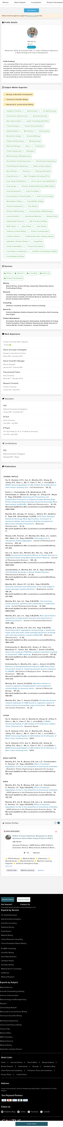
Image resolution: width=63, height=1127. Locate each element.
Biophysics (29, 151)
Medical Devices (6, 987)
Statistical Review (7, 927)
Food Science (6, 931)
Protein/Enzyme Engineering (16, 166)
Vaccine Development (13, 206)
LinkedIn (45, 1111)
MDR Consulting (6, 1037)
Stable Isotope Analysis (41, 166)
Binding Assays (34, 141)
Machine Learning (27, 870)
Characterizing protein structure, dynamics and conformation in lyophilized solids (30, 603)
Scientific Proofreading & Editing (43, 251)
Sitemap (35, 1066)
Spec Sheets (25, 226)
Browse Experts (48, 1062)
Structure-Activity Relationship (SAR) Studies (36, 186)
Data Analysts (20, 2)
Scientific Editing (7, 964)
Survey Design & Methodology (39, 211)
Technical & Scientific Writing (16, 99)
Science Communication (39, 231)
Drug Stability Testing (34, 201)
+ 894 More (40, 870)
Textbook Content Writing (15, 231)
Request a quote (31, 16)
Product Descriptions (35, 246)
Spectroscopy (31, 111)
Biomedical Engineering (9, 1021)
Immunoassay (43, 131)
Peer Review (31, 206)
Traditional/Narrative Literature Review (38, 236)
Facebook (33, 1111)
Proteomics (38, 146)
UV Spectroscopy (48, 111)
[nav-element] (55, 823)
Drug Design (10, 186)
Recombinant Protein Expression (17, 161)
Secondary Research (8, 956)
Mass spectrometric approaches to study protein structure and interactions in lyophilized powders (30, 618)
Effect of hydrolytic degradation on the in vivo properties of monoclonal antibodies (31, 765)
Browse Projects (7, 1066)
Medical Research (7, 977)
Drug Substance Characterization (17, 196)
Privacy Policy (6, 1074)
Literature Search (7, 960)
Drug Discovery (11, 176)
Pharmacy (25, 171)
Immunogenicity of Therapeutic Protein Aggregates (27, 539)
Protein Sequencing (12, 151)
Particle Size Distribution (33, 126)
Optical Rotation (11, 131)
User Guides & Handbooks (15, 251)
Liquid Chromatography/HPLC (36, 121)
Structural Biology (32, 136)
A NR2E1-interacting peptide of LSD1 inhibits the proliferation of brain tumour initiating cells (30, 485)
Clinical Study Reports (8, 1007)
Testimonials (22, 1066)
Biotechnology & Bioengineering (17, 156)
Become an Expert (23, 900)
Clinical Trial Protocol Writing (11, 1025)
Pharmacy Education (42, 171)
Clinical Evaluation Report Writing (13, 943)
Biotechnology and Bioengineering (13, 999)
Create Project (31, 1124)
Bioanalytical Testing (13, 201)
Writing (8, 273)
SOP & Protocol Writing (37, 221)
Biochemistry (27, 131)
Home (3, 1062)
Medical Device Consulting (11, 969)
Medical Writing (7, 935)
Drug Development (12, 191)
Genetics (3, 1003)
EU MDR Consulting (8, 948)
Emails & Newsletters (13, 246)
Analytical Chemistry (13, 111)
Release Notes (51, 216)
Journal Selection (11, 216)
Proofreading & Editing (14, 256)
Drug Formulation (31, 191)
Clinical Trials (11, 870)
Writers (6, 2)
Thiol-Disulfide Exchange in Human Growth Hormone (27, 572)
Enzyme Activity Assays (14, 141)
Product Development (13, 278)
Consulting (32, 273)
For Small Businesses (9, 915)
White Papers (10, 226)
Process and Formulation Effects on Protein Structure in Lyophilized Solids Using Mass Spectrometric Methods (31, 556)
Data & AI (45, 273)
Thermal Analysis (11, 126)
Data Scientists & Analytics (11, 919)
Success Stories (16, 1062)
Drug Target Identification (15, 181)
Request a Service (7, 900)
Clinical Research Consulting (12, 939)
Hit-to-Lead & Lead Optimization (42, 181)
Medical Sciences (6, 1041)
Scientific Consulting (9, 923)
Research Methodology (14, 211)
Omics (26, 146)
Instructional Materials (32, 216)
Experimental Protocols (14, 221)
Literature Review (11, 236)
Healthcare (5, 973)
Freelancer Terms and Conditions (39, 1070)
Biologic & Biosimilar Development (18, 94)
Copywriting (36, 241)
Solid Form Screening (44, 196)
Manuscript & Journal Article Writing (18, 104)
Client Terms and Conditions (11, 1070)
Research (19, 273)
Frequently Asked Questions (10, 907)
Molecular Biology (12, 146)
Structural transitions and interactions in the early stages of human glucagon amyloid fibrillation (29, 587)
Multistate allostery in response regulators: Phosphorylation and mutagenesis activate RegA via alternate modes (28, 686)
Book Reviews (10, 171)
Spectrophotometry (39, 116)
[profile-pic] (8, 837)
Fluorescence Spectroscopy (15, 116)
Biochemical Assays (12, 136)
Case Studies (40, 226)
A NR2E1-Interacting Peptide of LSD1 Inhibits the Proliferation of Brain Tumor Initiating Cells (30, 724)
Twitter (21, 1111)
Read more (8, 866)
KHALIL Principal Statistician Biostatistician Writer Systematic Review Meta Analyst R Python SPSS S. (32, 837)
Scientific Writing (7, 952)
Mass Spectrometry (12, 121)
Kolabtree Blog (49, 1066)
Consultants (36, 2)
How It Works (32, 1062)
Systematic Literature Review (16, 241)
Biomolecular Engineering (45, 161)
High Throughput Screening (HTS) (35, 176)
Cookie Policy (21, 1074)
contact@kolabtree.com (28, 907)
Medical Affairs (5, 1033)
